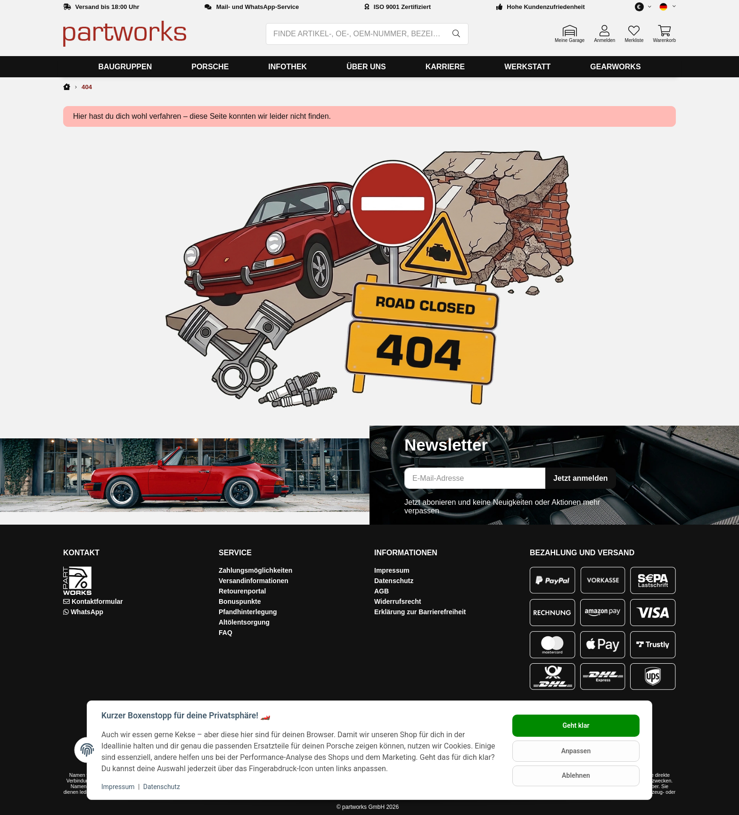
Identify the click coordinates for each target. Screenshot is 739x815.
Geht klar (575, 726)
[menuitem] (125, 66)
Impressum (392, 570)
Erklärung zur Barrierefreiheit (420, 612)
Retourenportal (242, 591)
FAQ (225, 632)
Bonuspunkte (240, 601)
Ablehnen (575, 775)
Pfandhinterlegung (248, 612)
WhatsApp (87, 612)
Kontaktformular (97, 601)
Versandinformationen (253, 580)
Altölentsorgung (244, 622)
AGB (381, 591)
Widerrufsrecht (397, 601)
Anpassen (575, 751)
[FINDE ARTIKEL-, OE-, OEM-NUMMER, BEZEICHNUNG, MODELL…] (356, 34)
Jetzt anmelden (580, 478)
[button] (663, 6)
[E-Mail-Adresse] (475, 478)
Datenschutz (393, 580)
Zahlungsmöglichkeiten (255, 570)
